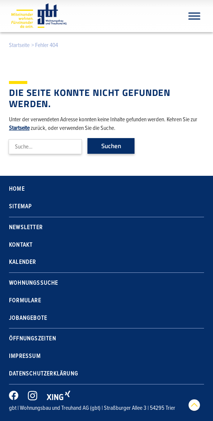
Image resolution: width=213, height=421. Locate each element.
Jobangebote (28, 318)
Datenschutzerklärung (43, 373)
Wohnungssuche (33, 283)
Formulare (25, 300)
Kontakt (21, 245)
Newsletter (26, 227)
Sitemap (20, 206)
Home (17, 189)
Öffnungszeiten (32, 338)
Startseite (19, 45)
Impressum (25, 356)
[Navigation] (194, 15)
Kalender (22, 262)
